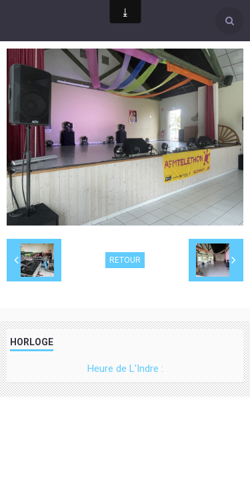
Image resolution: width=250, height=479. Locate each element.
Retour (125, 260)
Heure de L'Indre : (125, 369)
